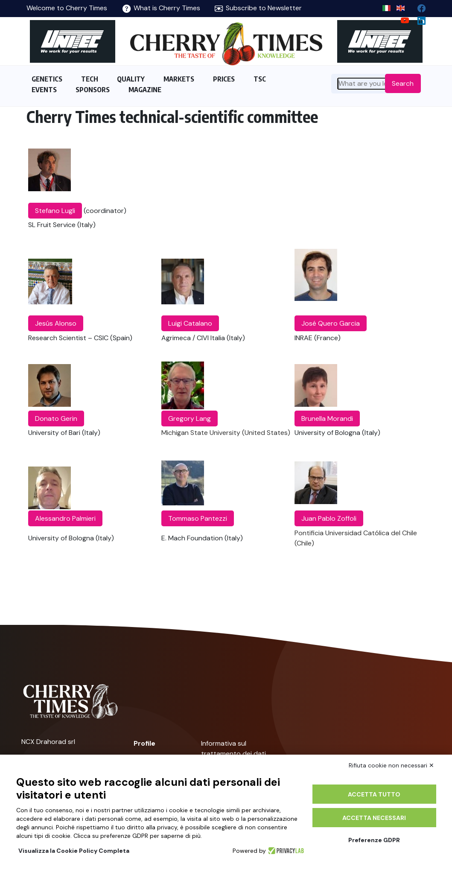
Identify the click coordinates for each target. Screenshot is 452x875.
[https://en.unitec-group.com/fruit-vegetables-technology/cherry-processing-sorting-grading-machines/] (72, 41)
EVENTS (44, 89)
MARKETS (178, 79)
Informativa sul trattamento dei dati (233, 748)
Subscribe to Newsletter (258, 7)
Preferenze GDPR (374, 840)
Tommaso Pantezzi (197, 518)
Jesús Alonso (55, 323)
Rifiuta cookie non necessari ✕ (391, 765)
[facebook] (418, 6)
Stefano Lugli (55, 210)
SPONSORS (93, 89)
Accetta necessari (374, 818)
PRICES (224, 79)
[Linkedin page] (418, 18)
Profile (144, 743)
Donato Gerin (56, 418)
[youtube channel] (401, 18)
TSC (260, 79)
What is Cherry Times (161, 7)
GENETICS (47, 79)
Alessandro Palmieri (65, 518)
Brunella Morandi (327, 418)
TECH (89, 79)
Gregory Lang (189, 418)
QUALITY (131, 79)
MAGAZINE (144, 89)
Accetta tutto (374, 794)
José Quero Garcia (330, 323)
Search (403, 83)
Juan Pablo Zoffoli (328, 518)
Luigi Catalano (190, 323)
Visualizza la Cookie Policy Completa (73, 851)
